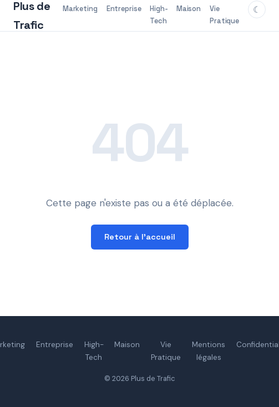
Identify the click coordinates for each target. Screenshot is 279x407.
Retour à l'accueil (139, 237)
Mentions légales (208, 351)
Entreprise (123, 8)
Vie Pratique (224, 15)
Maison (188, 8)
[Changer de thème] (257, 9)
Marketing (80, 8)
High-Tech (158, 15)
